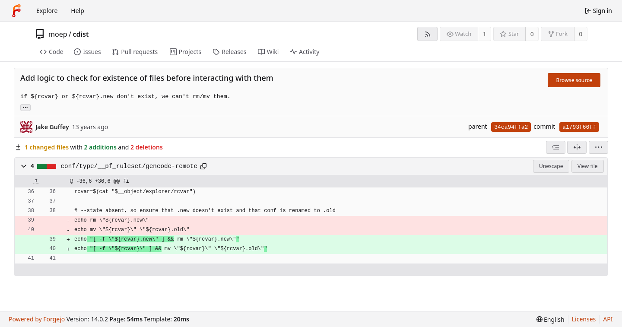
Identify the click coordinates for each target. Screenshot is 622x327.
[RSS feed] (427, 34)
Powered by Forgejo (37, 319)
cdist (81, 34)
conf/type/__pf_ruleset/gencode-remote (129, 166)
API (607, 319)
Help (77, 10)
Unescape (551, 166)
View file (587, 166)
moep (57, 34)
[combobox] (555, 147)
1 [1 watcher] (484, 34)
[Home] (16, 11)
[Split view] (577, 147)
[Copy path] (203, 166)
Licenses (584, 319)
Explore (46, 10)
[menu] (598, 147)
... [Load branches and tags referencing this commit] (25, 107)
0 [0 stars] (532, 34)
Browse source (574, 80)
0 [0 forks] (580, 34)
